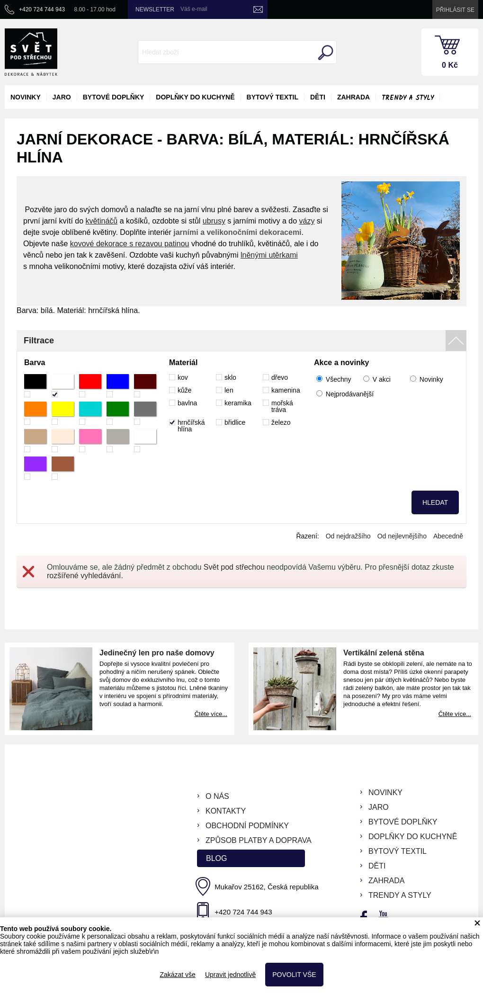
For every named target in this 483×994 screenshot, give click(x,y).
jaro (62, 97)
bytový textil (272, 97)
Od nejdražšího (348, 536)
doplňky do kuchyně (195, 97)
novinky (25, 97)
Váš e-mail (193, 9)
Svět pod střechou (234, 567)
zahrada (353, 97)
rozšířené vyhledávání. (85, 576)
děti (317, 97)
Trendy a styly (408, 98)
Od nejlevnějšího (402, 536)
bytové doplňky (113, 97)
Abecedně (448, 536)
